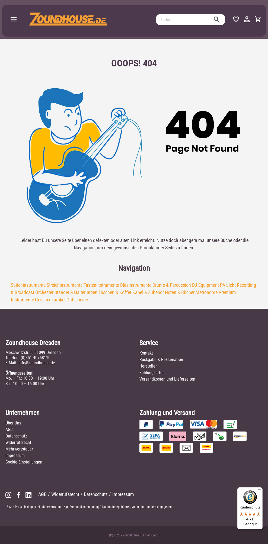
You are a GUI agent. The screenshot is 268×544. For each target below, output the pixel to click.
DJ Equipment (205, 285)
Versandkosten (80, 507)
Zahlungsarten (152, 372)
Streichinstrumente (64, 285)
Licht (231, 285)
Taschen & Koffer (114, 292)
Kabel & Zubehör (148, 292)
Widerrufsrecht (18, 442)
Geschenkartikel (50, 299)
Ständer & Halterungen (76, 292)
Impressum (15, 455)
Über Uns (13, 423)
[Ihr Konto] (246, 19)
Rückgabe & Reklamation (161, 359)
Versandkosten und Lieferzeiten (167, 379)
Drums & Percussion (171, 285)
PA (222, 285)
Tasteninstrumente (101, 285)
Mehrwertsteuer (19, 449)
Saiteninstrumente (28, 285)
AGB (9, 429)
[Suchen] (184, 19)
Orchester (44, 292)
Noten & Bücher (179, 292)
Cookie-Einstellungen (23, 462)
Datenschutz (16, 436)
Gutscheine (77, 299)
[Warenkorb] (257, 19)
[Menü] (13, 19)
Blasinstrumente (135, 285)
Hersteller (148, 366)
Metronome (207, 292)
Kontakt (146, 353)
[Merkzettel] (236, 19)
